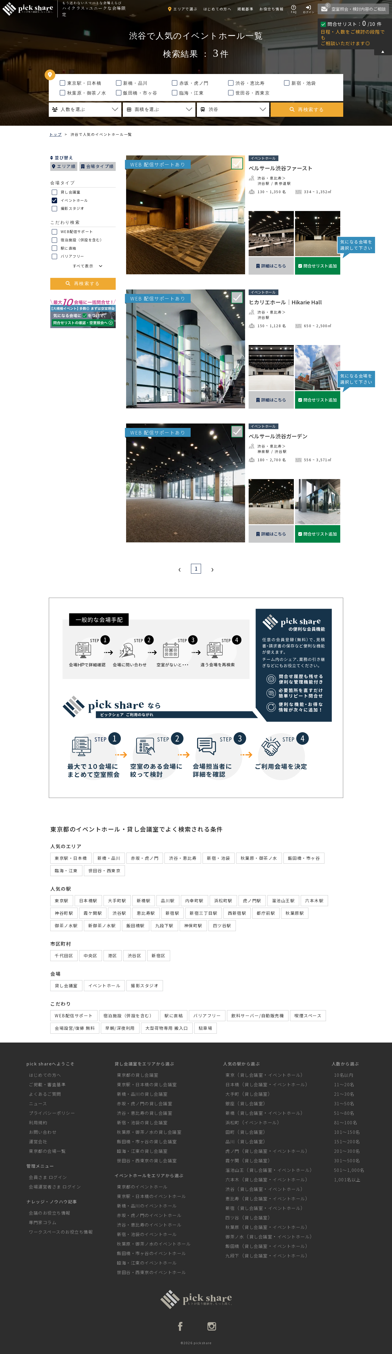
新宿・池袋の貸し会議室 (142, 1122)
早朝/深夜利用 (120, 1028)
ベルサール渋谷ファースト (281, 168)
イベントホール (70, 201)
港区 (112, 955)
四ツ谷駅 (222, 925)
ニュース (38, 1103)
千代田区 (64, 955)
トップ (55, 134)
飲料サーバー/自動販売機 (257, 1015)
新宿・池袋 (300, 83)
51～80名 (344, 1113)
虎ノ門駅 (252, 900)
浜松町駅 (223, 900)
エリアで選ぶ (182, 8)
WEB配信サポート (72, 232)
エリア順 (64, 166)
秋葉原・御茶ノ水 (83, 93)
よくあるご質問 (45, 1094)
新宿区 (159, 955)
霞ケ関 (232, 1160)
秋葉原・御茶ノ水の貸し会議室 (149, 1132)
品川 (230, 1141)
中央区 (91, 955)
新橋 (230, 1113)
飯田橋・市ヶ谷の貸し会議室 (147, 1141)
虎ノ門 (232, 1151)
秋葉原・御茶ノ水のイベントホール (154, 1243)
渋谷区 (135, 955)
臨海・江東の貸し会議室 (142, 1151)
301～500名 (347, 1160)
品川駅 (168, 900)
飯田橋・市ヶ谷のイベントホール (151, 1253)
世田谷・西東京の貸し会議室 (147, 1160)
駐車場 (206, 1028)
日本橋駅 (88, 900)
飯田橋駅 (135, 925)
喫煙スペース (308, 1015)
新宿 (230, 1208)
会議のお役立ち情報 (49, 1213)
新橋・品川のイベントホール (147, 1205)
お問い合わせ (43, 1132)
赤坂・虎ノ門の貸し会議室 (144, 1103)
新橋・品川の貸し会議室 (142, 1094)
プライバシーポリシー (52, 1113)
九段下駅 (164, 925)
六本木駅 (314, 900)
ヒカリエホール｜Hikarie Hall (285, 302)
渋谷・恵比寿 (246, 83)
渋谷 (230, 1189)
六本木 (232, 1179)
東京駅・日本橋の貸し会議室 (147, 1084)
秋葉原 (232, 1227)
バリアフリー (68, 256)
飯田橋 (232, 1246)
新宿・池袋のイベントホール (147, 1234)
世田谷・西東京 (249, 93)
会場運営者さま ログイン (55, 1186)
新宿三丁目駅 (203, 913)
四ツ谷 (232, 1217)
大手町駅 (117, 900)
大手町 (232, 1094)
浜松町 (232, 1122)
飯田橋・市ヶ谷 (137, 93)
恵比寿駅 (146, 913)
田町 (230, 1132)
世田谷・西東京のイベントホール (151, 1272)
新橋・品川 (132, 83)
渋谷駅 (264, 183)
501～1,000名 (349, 1170)
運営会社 (38, 1141)
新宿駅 (173, 913)
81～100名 (345, 1122)
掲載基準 (245, 8)
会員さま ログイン (48, 1177)
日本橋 (232, 1084)
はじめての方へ (217, 8)
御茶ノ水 (234, 1236)
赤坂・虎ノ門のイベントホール (149, 1215)
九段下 (232, 1255)
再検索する (307, 109)
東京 (230, 1075)
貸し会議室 (66, 192)
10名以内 (344, 1075)
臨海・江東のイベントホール (147, 1262)
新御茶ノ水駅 (102, 925)
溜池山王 (234, 1170)
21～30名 (344, 1094)
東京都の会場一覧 (47, 1151)
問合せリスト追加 (317, 266)
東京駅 (62, 900)
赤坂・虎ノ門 (190, 83)
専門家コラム (43, 1222)
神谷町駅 (64, 913)
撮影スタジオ (68, 209)
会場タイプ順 (97, 166)
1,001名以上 (347, 1179)
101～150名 (347, 1132)
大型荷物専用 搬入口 (166, 1028)
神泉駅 (264, 451)
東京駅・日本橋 (80, 83)
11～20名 (344, 1084)
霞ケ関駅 (93, 913)
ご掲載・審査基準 (47, 1084)
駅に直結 (64, 248)
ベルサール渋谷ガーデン (278, 436)
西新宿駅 (237, 913)
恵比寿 (232, 1198)
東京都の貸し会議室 (138, 1075)
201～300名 (347, 1151)
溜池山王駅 (283, 900)
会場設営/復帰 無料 (75, 1028)
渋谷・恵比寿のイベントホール (149, 1224)
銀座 (230, 1103)
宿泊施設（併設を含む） (78, 240)
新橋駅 (144, 900)
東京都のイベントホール (142, 1186)
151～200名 (347, 1141)
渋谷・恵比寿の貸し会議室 (144, 1113)
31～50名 (344, 1103)
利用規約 (38, 1122)
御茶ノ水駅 (66, 925)
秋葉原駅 (295, 913)
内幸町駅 (194, 900)
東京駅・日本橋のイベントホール (151, 1196)
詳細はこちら (271, 266)
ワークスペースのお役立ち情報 (61, 1232)
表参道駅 (283, 183)
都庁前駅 (266, 913)
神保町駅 (193, 925)
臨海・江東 (188, 93)
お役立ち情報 (271, 8)
